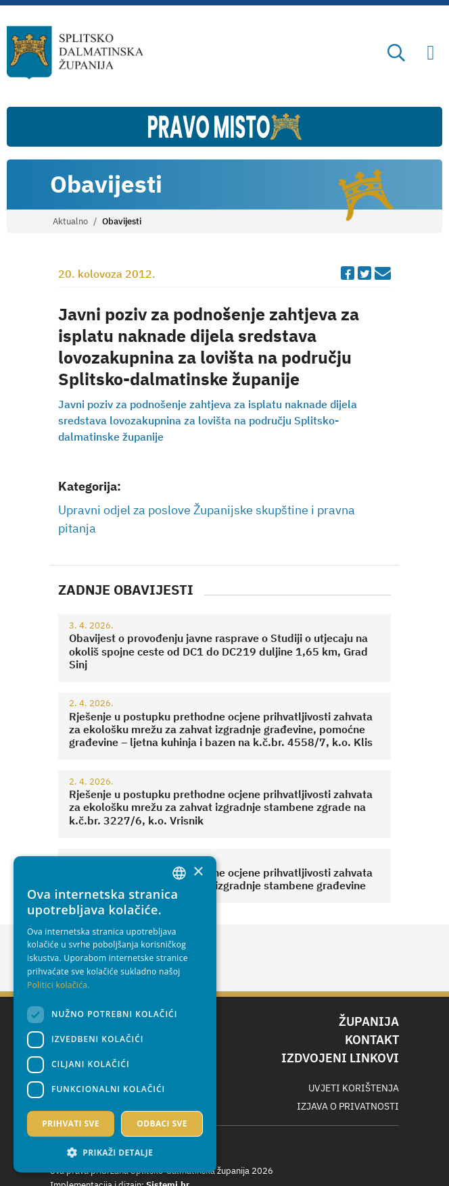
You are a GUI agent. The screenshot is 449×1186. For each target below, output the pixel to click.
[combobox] (179, 873)
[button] (115, 1152)
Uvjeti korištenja (353, 1088)
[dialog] (115, 1014)
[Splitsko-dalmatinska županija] (75, 53)
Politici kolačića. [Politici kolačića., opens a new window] (58, 985)
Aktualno (70, 221)
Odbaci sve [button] (162, 1123)
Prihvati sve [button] (70, 1123)
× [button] (198, 872)
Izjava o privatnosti (348, 1106)
